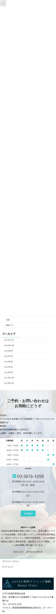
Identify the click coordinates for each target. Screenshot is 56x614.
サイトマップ (7, 567)
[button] (28, 513)
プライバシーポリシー (11, 561)
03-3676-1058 (30, 476)
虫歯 (8, 320)
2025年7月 (8, 356)
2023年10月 (9, 383)
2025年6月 (8, 361)
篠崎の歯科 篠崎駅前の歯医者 (28, 552)
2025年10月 (9, 345)
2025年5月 (8, 367)
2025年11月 (9, 340)
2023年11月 (9, 378)
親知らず (9, 325)
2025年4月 (8, 372)
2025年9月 (8, 351)
